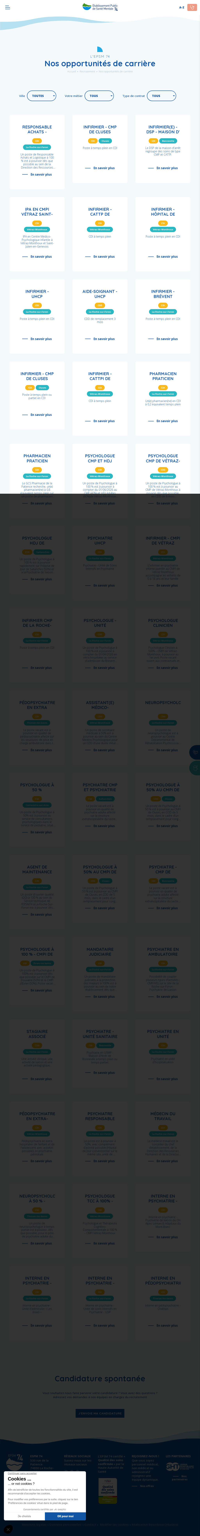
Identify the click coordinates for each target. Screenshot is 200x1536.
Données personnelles (65, 1524)
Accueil (71, 71)
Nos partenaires (180, 1478)
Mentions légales (34, 1524)
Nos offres (147, 1486)
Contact (90, 1524)
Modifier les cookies (114, 1524)
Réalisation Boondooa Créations (155, 1524)
